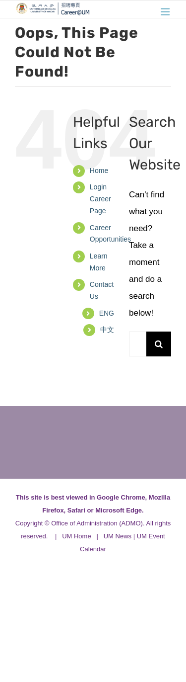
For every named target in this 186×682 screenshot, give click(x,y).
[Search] (158, 344)
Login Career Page (100, 199)
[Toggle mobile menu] (166, 11)
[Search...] (137, 344)
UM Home (76, 536)
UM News (117, 536)
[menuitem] (106, 314)
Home (99, 170)
